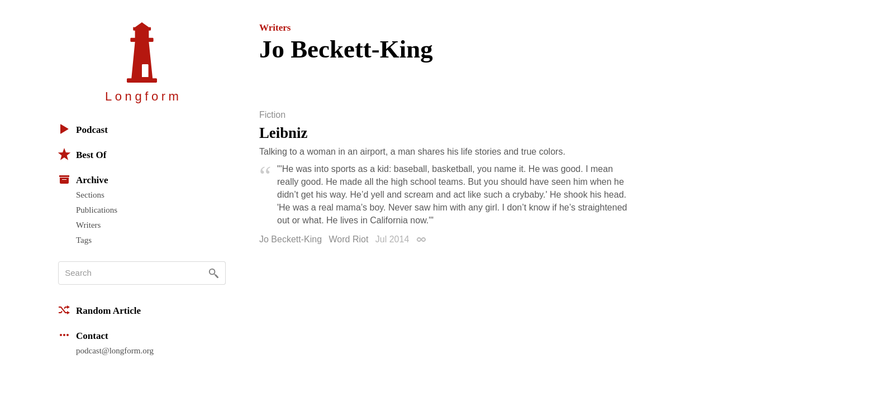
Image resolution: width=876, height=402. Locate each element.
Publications (96, 209)
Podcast (83, 129)
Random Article (99, 310)
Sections (90, 194)
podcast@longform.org (115, 350)
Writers (88, 225)
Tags (84, 240)
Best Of (82, 154)
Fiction (272, 115)
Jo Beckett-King (290, 239)
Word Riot (349, 239)
